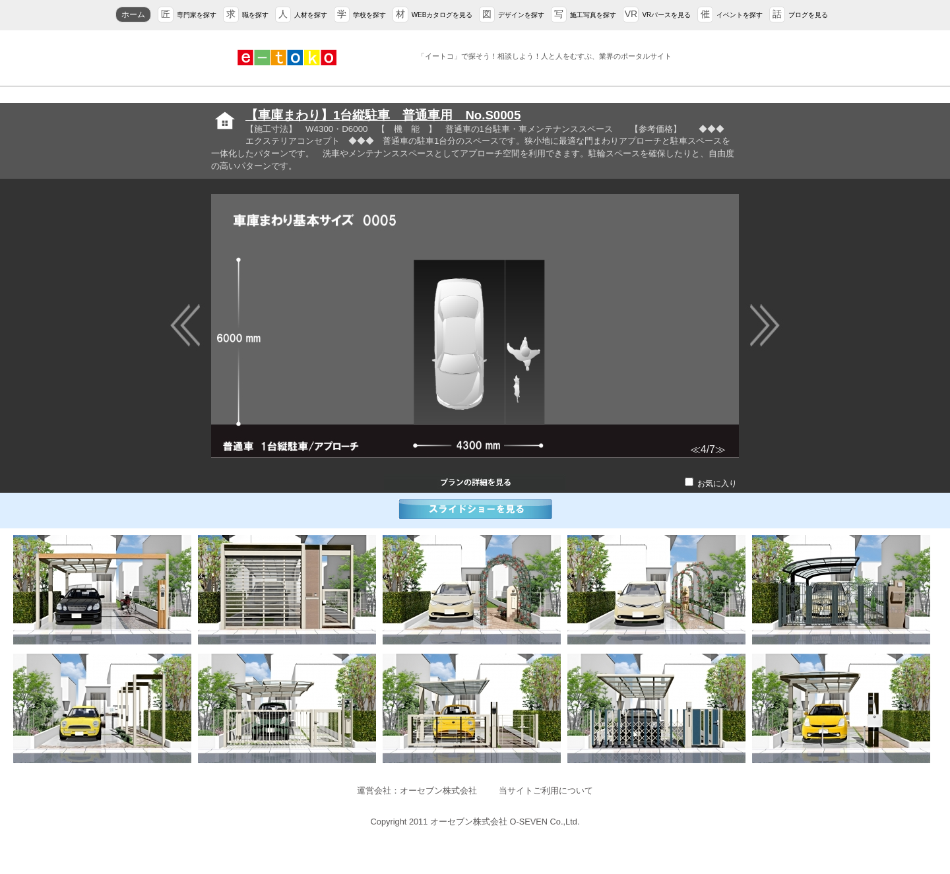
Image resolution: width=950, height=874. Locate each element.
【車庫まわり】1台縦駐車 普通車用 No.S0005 (383, 115)
